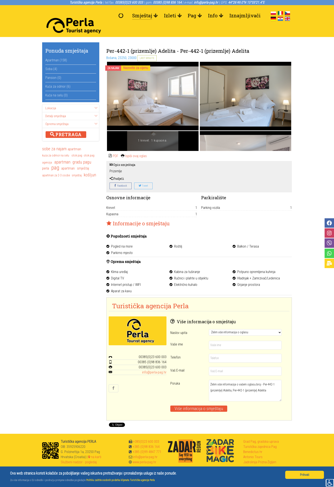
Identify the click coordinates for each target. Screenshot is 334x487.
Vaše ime (176, 335)
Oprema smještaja (71, 114)
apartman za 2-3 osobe (56, 165)
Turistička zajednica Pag (260, 437)
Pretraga (66, 125)
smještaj (83, 158)
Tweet (143, 176)
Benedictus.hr (252, 442)
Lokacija (71, 98)
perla (45, 158)
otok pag (76, 146)
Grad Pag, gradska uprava (261, 432)
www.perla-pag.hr (144, 452)
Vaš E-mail (177, 361)
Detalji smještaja (71, 106)
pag (55, 158)
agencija (47, 153)
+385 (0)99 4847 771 (147, 442)
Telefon (175, 348)
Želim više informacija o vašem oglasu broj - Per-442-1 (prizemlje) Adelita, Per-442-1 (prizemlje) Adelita (245, 381)
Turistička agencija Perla (150, 296)
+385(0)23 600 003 (146, 432)
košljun (90, 165)
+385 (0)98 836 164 (146, 437)
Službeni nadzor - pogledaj (79, 452)
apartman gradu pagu (72, 152)
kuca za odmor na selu (55, 146)
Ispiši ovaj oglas (136, 146)
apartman (74, 139)
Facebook (120, 176)
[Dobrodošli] (122, 15)
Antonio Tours (253, 447)
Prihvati (304, 475)
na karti (94, 447)
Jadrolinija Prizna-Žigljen (259, 452)
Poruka (175, 374)
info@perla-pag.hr (154, 363)
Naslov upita (178, 323)
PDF (115, 146)
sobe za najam (54, 139)
